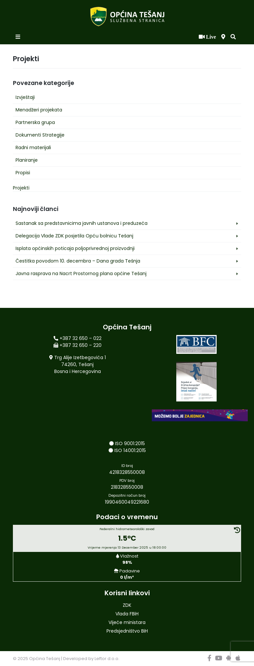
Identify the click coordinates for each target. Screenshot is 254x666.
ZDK (127, 605)
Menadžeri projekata (39, 109)
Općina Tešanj (44, 658)
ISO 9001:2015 (130, 443)
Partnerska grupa (35, 122)
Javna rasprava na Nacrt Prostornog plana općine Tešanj (81, 273)
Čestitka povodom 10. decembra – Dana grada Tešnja (78, 261)
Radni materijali (33, 147)
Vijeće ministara (127, 622)
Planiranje (27, 160)
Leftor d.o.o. (107, 658)
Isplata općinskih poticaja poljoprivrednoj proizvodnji (75, 248)
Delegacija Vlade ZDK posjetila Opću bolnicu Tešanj (74, 235)
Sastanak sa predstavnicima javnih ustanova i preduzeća (82, 223)
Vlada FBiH (127, 613)
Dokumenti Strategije (40, 135)
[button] (233, 37)
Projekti (21, 188)
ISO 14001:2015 (130, 450)
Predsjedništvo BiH (127, 631)
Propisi (23, 172)
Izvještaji (25, 97)
